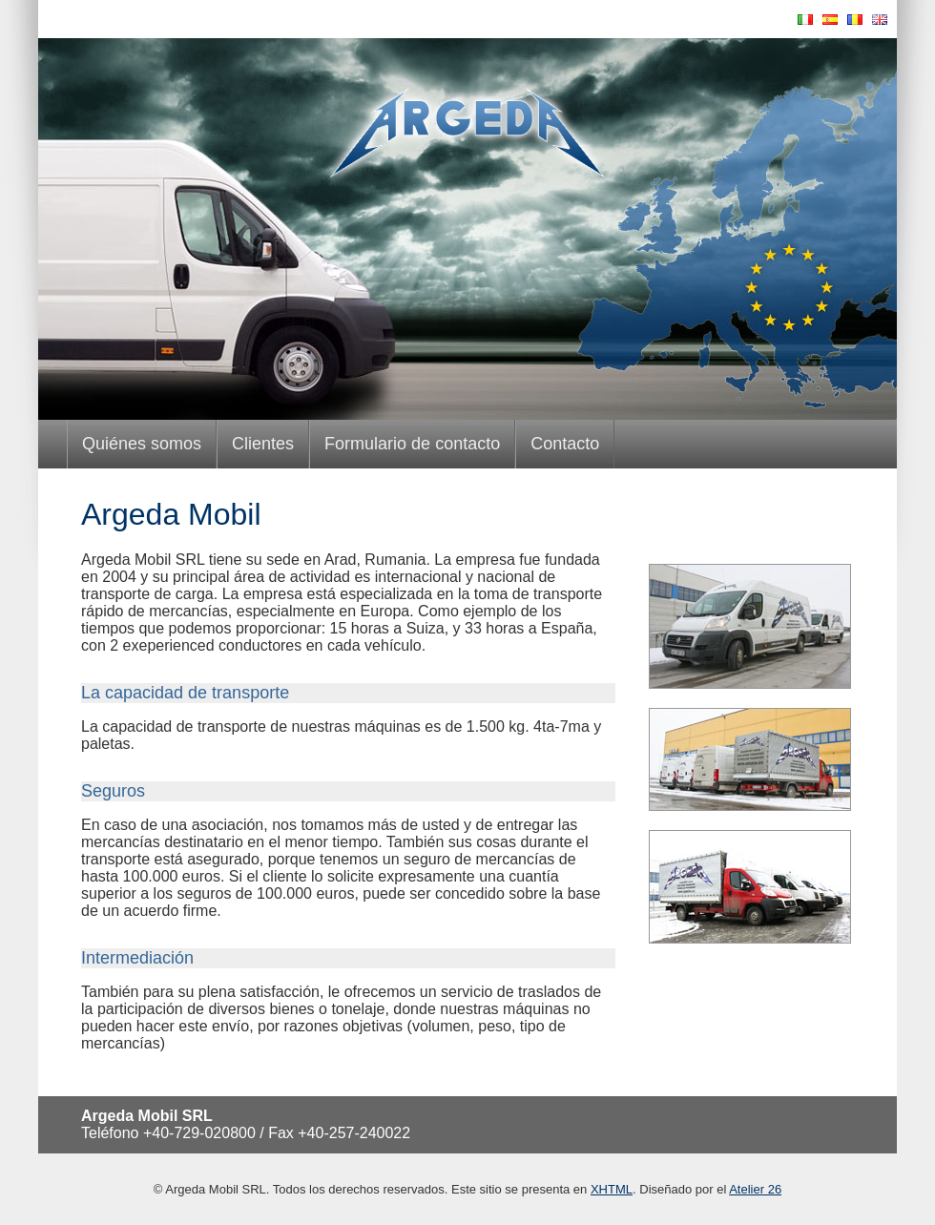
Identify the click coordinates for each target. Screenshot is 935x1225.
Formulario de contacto (412, 443)
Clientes (263, 443)
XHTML (612, 1189)
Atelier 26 (755, 1189)
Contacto (564, 443)
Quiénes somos (141, 443)
